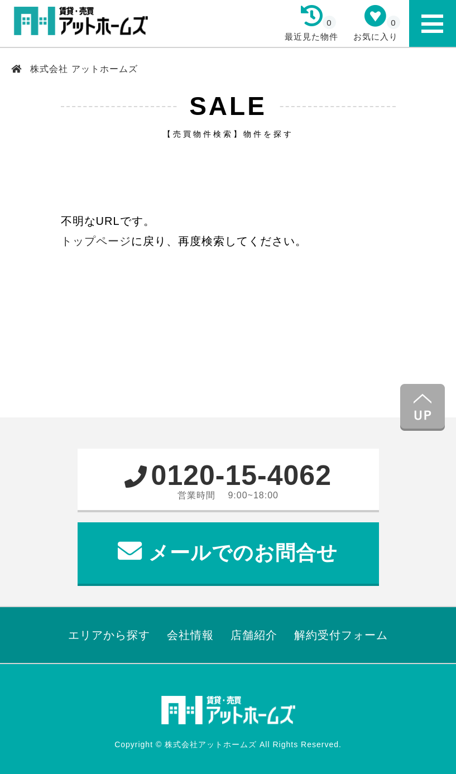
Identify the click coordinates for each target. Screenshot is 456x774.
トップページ (96, 241)
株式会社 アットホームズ (82, 69)
